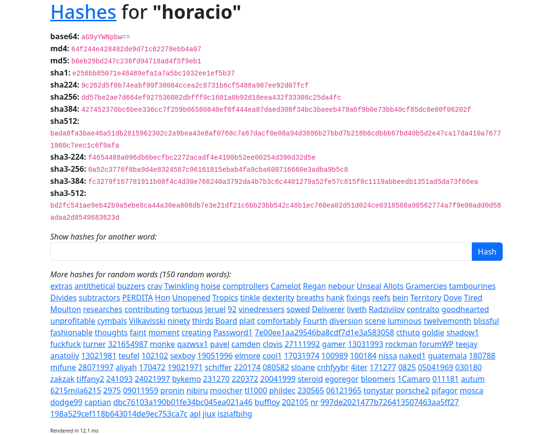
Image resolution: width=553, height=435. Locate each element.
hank (335, 297)
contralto (423, 309)
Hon (162, 297)
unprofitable (72, 320)
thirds (203, 320)
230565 (310, 390)
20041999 (277, 379)
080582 (275, 367)
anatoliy (64, 355)
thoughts (111, 332)
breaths (310, 297)
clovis (272, 344)
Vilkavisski (147, 320)
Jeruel (215, 309)
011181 (445, 379)
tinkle (250, 297)
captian (98, 402)
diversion (346, 320)
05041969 (435, 367)
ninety (179, 320)
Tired (473, 297)
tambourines (472, 286)
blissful (486, 320)
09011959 (140, 390)
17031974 (301, 355)
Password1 (233, 332)
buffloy (267, 402)
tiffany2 (90, 379)
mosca (471, 390)
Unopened (191, 297)
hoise (210, 286)
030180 (468, 367)
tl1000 (256, 390)
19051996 (215, 355)
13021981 (98, 355)
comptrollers (245, 286)
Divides (63, 297)
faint (138, 332)
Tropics (225, 297)
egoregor (342, 379)
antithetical (94, 286)
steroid (310, 379)
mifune (63, 367)
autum (473, 379)
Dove (452, 297)
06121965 (344, 390)
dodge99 (66, 402)
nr (314, 402)
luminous (405, 320)
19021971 (185, 367)
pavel (220, 344)
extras (61, 286)
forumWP (436, 344)
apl (195, 413)
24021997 (152, 379)
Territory (425, 297)
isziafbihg (235, 413)
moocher (226, 390)
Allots (393, 286)
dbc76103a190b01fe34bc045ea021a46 (182, 402)
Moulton (65, 309)
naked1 (412, 355)
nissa (387, 355)
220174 (247, 367)
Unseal (369, 286)
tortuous (187, 309)
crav (154, 286)
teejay (467, 344)
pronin (172, 390)
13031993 (365, 344)
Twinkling (181, 286)
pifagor (444, 390)
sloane (303, 367)
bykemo (186, 379)
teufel (128, 355)
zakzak (62, 379)
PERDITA (137, 297)
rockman (401, 344)
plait (247, 320)
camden (246, 344)
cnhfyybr (333, 367)
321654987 (127, 344)
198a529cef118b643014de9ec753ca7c (119, 413)
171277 (383, 367)
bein (400, 297)
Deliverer (328, 309)
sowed (298, 309)
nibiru (197, 390)
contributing (146, 309)
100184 (363, 355)
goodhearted (465, 309)
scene (375, 320)
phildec (282, 390)
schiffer (218, 367)
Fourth (315, 320)
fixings (358, 297)
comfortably (279, 320)
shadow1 (462, 332)
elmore (248, 355)
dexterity (278, 297)
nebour (341, 286)
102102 (155, 355)
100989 (334, 355)
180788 (482, 355)
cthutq (408, 332)
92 (232, 309)
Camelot (286, 286)
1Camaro (413, 379)
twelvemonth (447, 320)
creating (196, 332)
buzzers (131, 286)
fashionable (71, 332)
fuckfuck (65, 344)
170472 (152, 367)
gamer (334, 344)
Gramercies (426, 286)
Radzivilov (387, 309)
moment (163, 332)
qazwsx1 (192, 344)
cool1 (272, 355)
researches (103, 309)
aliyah (126, 367)
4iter (359, 367)
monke (162, 344)
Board (226, 320)
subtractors (99, 297)
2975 (112, 390)
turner (94, 344)
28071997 (96, 367)
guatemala (447, 355)
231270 (216, 379)
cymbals (112, 320)
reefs (381, 297)
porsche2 (413, 390)
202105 (295, 402)
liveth (357, 309)
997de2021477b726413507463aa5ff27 (389, 402)
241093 (119, 379)
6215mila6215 (75, 390)
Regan (314, 286)
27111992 (302, 344)
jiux (209, 413)
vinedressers (262, 309)
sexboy (182, 355)
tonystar (379, 390)
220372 (245, 379)
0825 (407, 367)
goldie (433, 332)
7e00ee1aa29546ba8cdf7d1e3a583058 (324, 332)
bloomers (378, 379)
